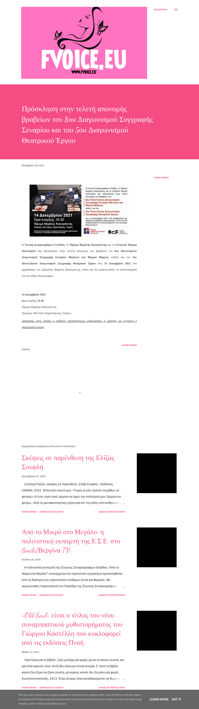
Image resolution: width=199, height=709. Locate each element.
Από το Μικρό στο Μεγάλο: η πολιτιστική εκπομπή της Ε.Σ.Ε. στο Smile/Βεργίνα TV (71, 541)
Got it (176, 699)
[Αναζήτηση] (160, 9)
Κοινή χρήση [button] (161, 177)
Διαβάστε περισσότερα (112, 511)
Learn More (159, 699)
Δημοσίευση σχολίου (51, 511)
